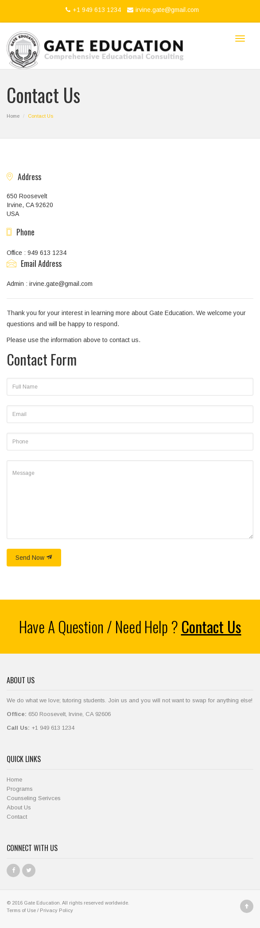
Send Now (34, 557)
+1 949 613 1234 (92, 9)
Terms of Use (21, 910)
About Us (19, 807)
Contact (17, 816)
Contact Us (211, 626)
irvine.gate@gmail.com (162, 9)
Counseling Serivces (34, 798)
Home (13, 116)
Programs (20, 789)
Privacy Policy (56, 910)
